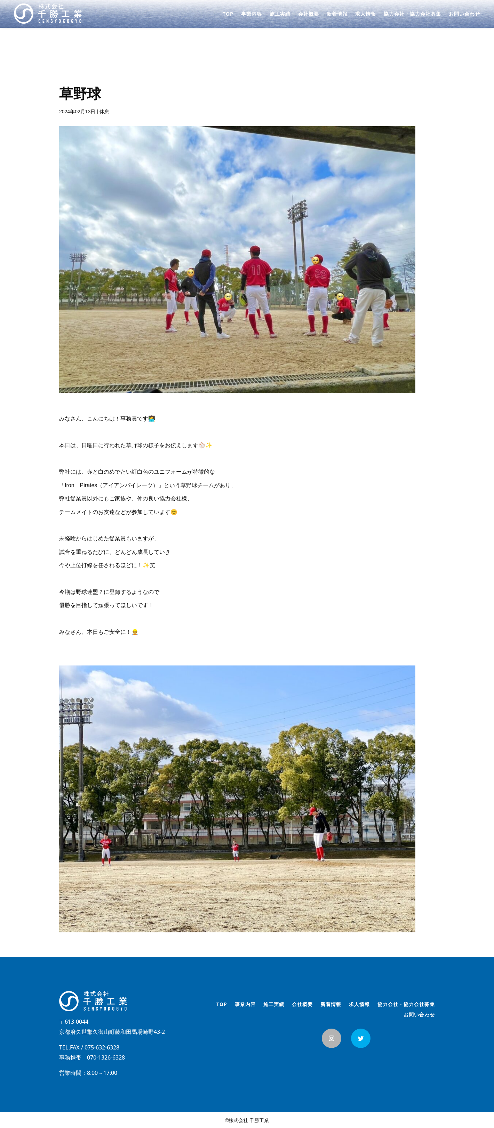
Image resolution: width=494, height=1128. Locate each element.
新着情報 (337, 14)
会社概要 (308, 14)
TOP (228, 14)
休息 (104, 111)
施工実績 (280, 14)
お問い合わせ (464, 14)
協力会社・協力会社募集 (412, 14)
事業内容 (251, 14)
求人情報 (365, 14)
